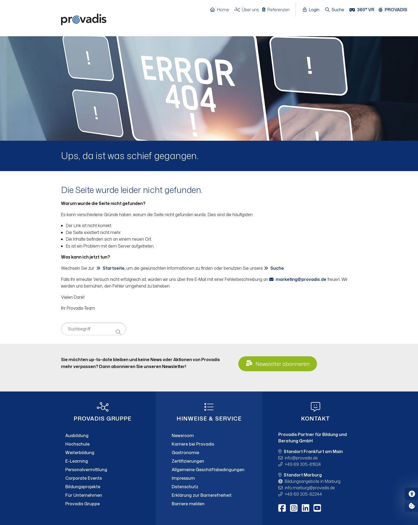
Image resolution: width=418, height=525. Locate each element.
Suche (277, 268)
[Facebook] (282, 508)
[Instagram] (294, 508)
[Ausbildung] (102, 435)
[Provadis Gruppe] (102, 503)
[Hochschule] (102, 444)
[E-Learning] (102, 461)
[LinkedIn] (305, 508)
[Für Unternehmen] (102, 495)
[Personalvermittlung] (102, 469)
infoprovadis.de (301, 458)
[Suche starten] (118, 332)
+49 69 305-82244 (303, 494)
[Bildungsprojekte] (102, 486)
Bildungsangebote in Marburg (312, 481)
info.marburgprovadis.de (310, 488)
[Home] (222, 10)
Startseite (113, 268)
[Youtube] (317, 508)
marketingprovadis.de (301, 279)
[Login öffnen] (312, 10)
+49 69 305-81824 (303, 464)
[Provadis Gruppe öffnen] (396, 10)
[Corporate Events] (102, 478)
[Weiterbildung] (102, 452)
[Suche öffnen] (335, 10)
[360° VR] (362, 10)
